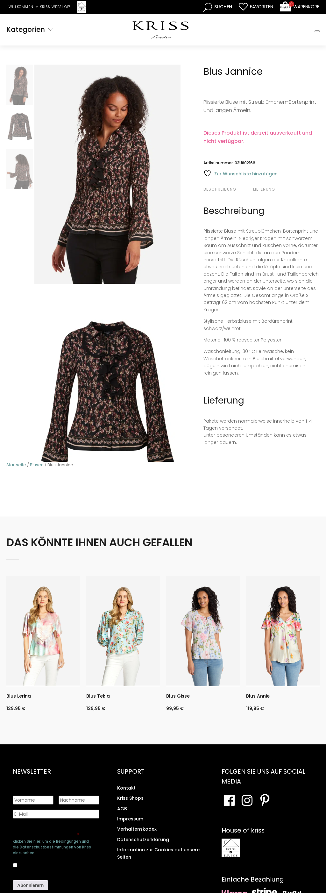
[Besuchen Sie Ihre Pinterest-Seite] (265, 800)
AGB (122, 808)
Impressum (130, 819)
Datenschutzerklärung (143, 839)
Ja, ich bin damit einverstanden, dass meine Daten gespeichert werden (55, 863)
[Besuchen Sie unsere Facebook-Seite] (229, 800)
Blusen (37, 465)
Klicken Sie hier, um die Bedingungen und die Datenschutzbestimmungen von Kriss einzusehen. (52, 847)
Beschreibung (219, 189)
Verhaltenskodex (137, 829)
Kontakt (126, 788)
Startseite (16, 465)
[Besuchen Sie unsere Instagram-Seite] (247, 800)
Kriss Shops (130, 798)
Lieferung (264, 189)
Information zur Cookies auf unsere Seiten (158, 853)
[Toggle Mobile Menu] (317, 31)
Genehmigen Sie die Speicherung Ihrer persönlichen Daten (53, 832)
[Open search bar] (217, 7)
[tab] (227, 189)
